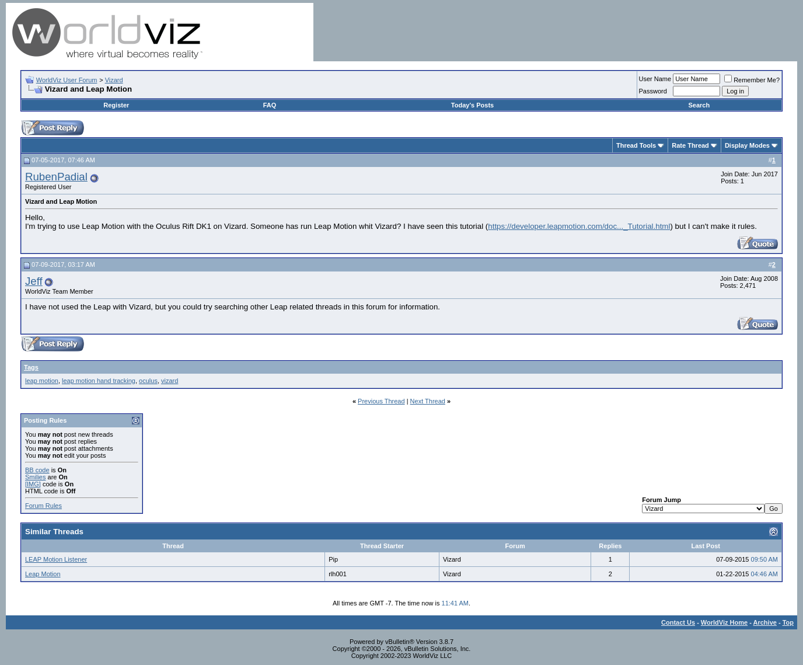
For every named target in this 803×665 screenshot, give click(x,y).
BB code (37, 469)
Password (653, 91)
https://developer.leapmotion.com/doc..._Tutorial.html (579, 226)
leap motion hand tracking (98, 380)
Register (116, 105)
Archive (765, 622)
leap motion (41, 380)
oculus (148, 380)
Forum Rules (43, 505)
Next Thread (427, 401)
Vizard (114, 79)
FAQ (270, 105)
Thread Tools (636, 145)
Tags (31, 367)
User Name (655, 78)
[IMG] (33, 484)
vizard (169, 380)
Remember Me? (752, 79)
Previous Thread (381, 401)
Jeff (34, 281)
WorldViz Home (724, 622)
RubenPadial (56, 176)
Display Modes (747, 145)
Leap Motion (43, 573)
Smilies (35, 477)
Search (699, 105)
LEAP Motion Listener (56, 559)
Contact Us (678, 622)
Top (788, 622)
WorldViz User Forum (66, 79)
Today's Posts (472, 105)
